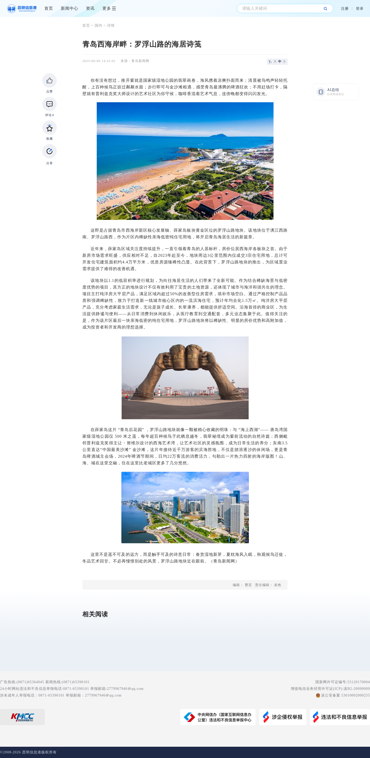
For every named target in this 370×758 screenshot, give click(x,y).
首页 (48, 8)
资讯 (90, 8)
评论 (49, 115)
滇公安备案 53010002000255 (345, 695)
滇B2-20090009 (357, 689)
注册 (345, 9)
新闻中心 (69, 8)
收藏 (49, 138)
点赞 (49, 91)
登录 (360, 9)
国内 (98, 25)
